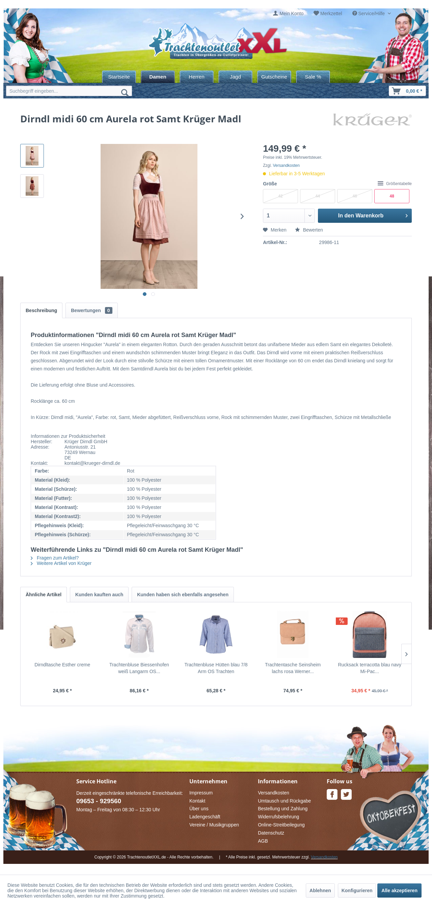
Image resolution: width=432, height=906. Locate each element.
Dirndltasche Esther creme (62, 664)
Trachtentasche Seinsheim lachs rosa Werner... (293, 668)
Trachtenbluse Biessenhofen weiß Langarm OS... (139, 668)
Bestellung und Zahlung (282, 808)
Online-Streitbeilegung (281, 824)
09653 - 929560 (98, 801)
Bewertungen (91, 310)
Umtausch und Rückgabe (284, 801)
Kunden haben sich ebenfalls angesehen (182, 594)
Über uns (199, 808)
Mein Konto (291, 13)
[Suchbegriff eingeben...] (69, 91)
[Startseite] (119, 76)
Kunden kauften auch (99, 594)
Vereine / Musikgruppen (214, 824)
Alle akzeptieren (399, 890)
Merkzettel (331, 13)
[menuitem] (288, 13)
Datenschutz (271, 833)
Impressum (201, 792)
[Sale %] (313, 76)
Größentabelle (395, 183)
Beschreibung (41, 310)
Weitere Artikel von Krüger (61, 563)
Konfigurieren (357, 890)
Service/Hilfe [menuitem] (369, 13)
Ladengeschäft (204, 816)
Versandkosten (286, 165)
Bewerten (309, 230)
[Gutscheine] (274, 76)
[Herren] (196, 76)
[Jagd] (235, 76)
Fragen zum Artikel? (55, 558)
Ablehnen (320, 890)
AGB (263, 841)
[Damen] (157, 76)
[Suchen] (125, 92)
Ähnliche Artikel (43, 594)
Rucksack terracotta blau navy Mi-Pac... (369, 668)
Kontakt (197, 801)
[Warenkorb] (407, 91)
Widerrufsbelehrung (278, 816)
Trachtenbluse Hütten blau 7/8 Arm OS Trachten (215, 668)
